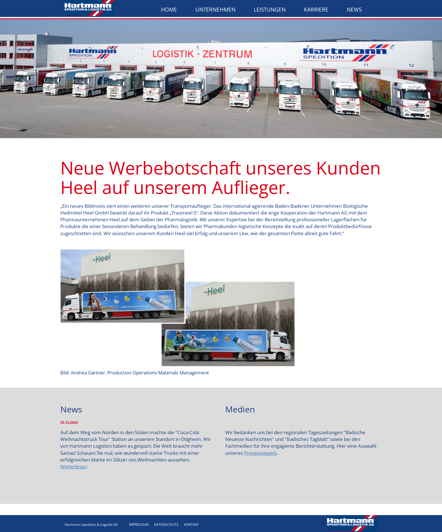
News (354, 9)
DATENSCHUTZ (166, 524)
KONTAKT (191, 524)
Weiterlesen (73, 466)
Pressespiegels (260, 453)
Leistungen (270, 9)
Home (169, 9)
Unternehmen (215, 9)
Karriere (316, 9)
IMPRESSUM (139, 524)
